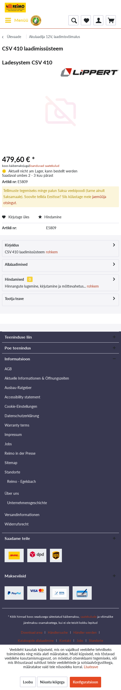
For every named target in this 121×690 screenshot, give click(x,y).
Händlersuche (58, 632)
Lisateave (91, 667)
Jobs (8, 444)
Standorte (12, 472)
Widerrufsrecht (17, 524)
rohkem (51, 252)
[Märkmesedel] (86, 20)
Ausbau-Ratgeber (18, 387)
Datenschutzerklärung (22, 416)
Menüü (16, 19)
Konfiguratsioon (85, 682)
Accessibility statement (22, 397)
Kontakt (65, 641)
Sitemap (11, 463)
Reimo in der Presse (20, 453)
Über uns (12, 493)
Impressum (13, 434)
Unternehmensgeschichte (27, 503)
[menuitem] (16, 20)
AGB (8, 369)
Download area (31, 632)
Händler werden (85, 632)
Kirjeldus (12, 245)
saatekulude (88, 616)
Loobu (28, 682)
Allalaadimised (16, 264)
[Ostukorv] (111, 20)
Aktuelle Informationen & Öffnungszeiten (37, 378)
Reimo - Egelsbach (21, 481)
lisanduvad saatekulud (44, 166)
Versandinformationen (22, 514)
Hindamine (49, 217)
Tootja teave (14, 298)
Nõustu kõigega (52, 682)
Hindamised (14, 279)
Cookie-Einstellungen (21, 406)
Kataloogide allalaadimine (36, 641)
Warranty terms (17, 425)
